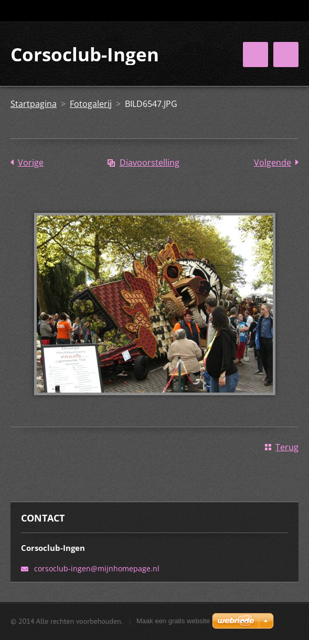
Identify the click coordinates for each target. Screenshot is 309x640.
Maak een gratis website (173, 621)
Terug (287, 447)
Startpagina (33, 104)
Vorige (31, 162)
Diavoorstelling (149, 162)
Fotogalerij (91, 104)
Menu (286, 54)
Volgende (272, 162)
